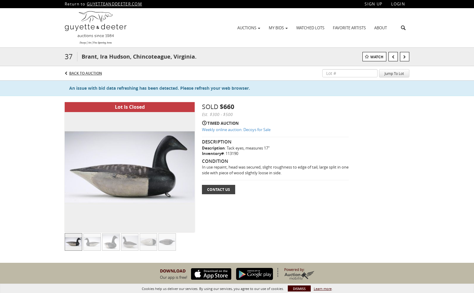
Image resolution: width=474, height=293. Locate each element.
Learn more (323, 288)
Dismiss (299, 288)
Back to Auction (85, 73)
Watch (376, 57)
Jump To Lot (394, 73)
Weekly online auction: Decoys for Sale (236, 129)
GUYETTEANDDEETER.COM (114, 4)
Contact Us (218, 189)
